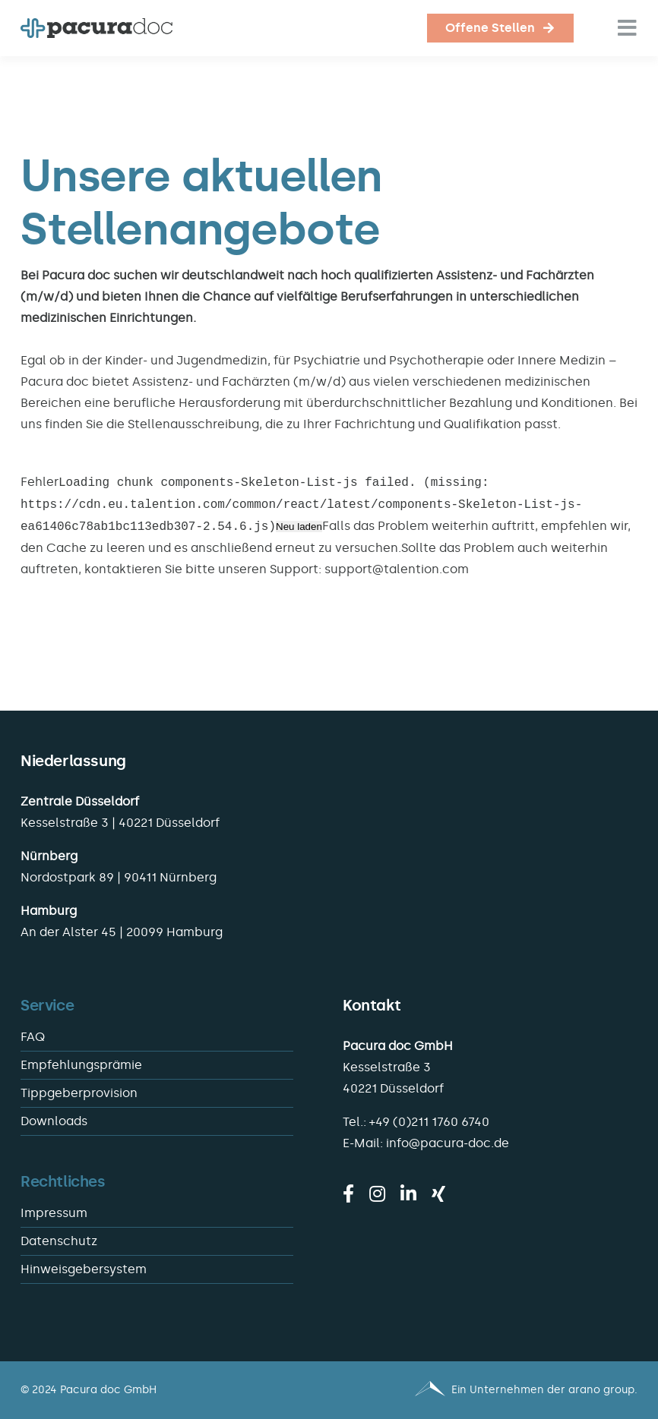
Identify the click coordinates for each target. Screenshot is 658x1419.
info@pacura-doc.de (447, 1143)
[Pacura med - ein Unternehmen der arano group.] (490, 1390)
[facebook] (348, 1193)
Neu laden (299, 527)
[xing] (438, 1193)
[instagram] (377, 1193)
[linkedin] (408, 1193)
